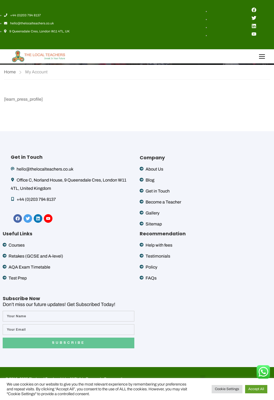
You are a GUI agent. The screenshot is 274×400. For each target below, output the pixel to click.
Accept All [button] (256, 389)
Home (10, 72)
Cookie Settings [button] (227, 389)
